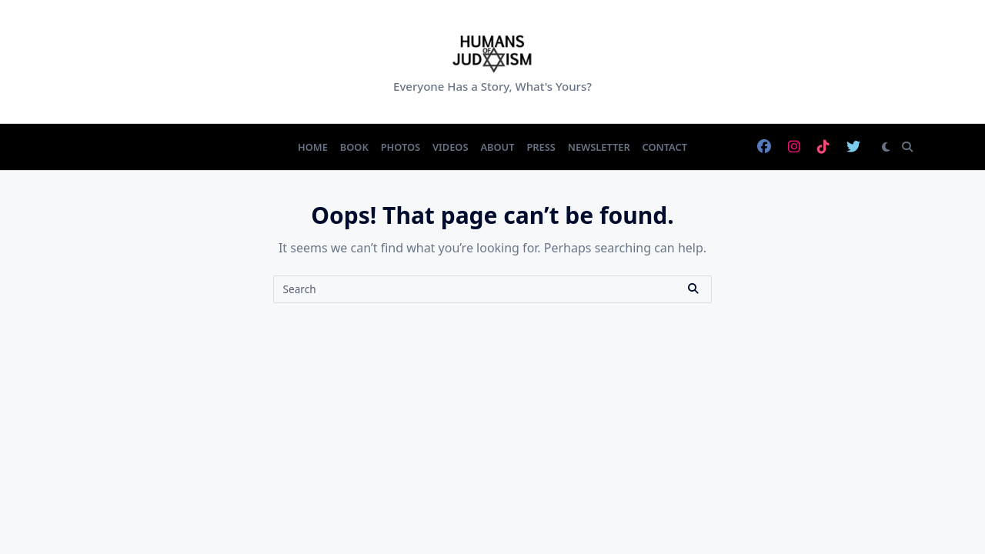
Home (313, 147)
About (497, 147)
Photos (400, 147)
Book (354, 147)
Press (540, 147)
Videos (450, 147)
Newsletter (599, 147)
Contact (665, 147)
